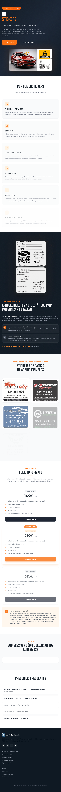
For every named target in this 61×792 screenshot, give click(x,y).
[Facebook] (3, 745)
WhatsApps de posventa (8, 760)
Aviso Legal (5, 771)
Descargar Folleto (27, 42)
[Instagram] (7, 745)
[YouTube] (15, 745)
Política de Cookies (7, 777)
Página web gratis (7, 763)
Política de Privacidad (7, 774)
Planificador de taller (7, 755)
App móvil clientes (7, 757)
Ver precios (9, 42)
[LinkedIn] (11, 745)
